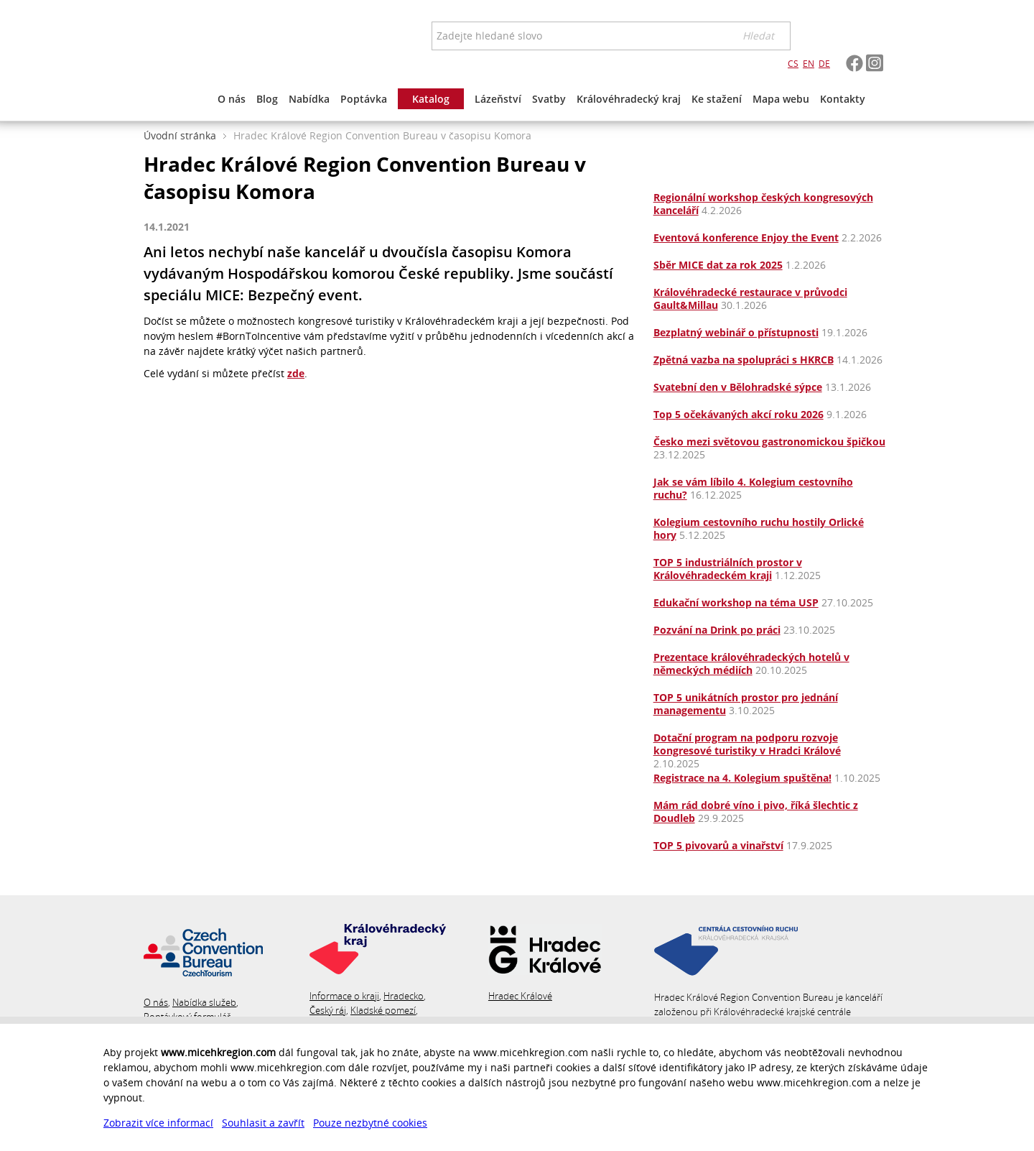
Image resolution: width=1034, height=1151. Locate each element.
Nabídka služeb (204, 1002)
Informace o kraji (344, 995)
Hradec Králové (520, 995)
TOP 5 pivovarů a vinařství (718, 845)
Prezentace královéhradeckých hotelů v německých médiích (751, 663)
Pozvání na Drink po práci (717, 630)
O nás (156, 1002)
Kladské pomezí (383, 1010)
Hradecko (403, 995)
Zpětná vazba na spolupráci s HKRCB (743, 359)
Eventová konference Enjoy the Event (746, 237)
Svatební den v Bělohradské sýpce (737, 387)
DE (824, 63)
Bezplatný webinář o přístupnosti (736, 332)
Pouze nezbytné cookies (370, 1122)
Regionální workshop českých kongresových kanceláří (763, 203)
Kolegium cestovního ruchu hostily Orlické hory (758, 528)
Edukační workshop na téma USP (736, 602)
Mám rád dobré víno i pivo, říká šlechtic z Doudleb (755, 811)
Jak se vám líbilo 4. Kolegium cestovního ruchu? (753, 488)
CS (793, 63)
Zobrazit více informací (158, 1122)
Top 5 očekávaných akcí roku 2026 (738, 414)
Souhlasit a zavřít (263, 1122)
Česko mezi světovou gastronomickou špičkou (769, 441)
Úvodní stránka (180, 135)
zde (295, 373)
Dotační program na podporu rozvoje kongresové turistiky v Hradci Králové (747, 744)
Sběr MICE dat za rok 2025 (718, 265)
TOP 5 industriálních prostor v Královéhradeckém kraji (727, 568)
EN (808, 63)
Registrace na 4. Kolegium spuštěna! (742, 778)
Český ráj (327, 1010)
